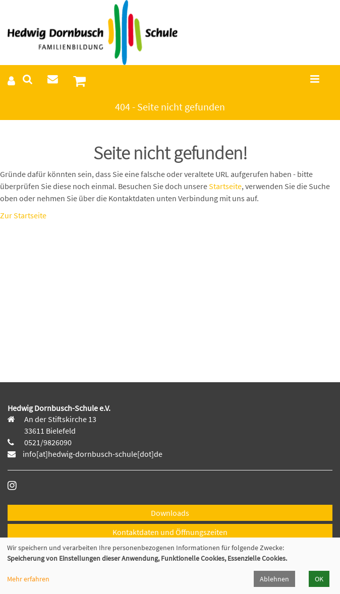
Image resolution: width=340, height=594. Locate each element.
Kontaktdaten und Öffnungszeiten (170, 532)
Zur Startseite (23, 215)
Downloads (170, 513)
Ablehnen (274, 578)
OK (319, 578)
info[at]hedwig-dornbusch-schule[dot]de (92, 454)
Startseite (225, 186)
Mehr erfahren (28, 578)
